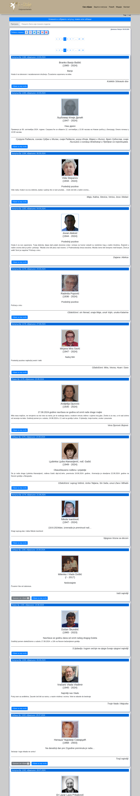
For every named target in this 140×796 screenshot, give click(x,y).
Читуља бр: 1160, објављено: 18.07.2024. (29, 440)
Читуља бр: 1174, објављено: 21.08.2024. (29, 270)
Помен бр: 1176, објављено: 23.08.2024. (28, 202)
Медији (119, 7)
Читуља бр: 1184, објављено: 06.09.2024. (29, 86)
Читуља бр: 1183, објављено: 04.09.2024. (89, 116)
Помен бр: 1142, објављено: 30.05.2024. (28, 718)
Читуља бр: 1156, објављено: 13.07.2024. (29, 547)
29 (83, 39)
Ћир (124, 15)
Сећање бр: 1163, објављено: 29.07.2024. (29, 385)
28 (79, 39)
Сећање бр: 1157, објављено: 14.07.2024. (89, 528)
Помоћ (111, 7)
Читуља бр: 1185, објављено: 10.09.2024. (89, 48)
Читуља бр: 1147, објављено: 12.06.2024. (29, 660)
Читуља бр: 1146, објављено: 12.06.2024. (89, 725)
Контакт (126, 7)
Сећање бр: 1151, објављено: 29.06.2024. (29, 602)
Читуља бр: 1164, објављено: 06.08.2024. (89, 355)
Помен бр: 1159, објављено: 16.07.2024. (88, 470)
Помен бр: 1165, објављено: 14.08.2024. (28, 325)
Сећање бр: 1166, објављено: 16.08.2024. (89, 300)
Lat (130, 15)
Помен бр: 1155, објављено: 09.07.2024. (88, 586)
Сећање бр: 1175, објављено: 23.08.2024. (89, 237)
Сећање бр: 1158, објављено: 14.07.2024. (29, 492)
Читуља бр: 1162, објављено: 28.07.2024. (89, 412)
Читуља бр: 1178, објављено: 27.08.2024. (89, 181)
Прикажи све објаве (21, 434)
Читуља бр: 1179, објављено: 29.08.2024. (29, 144)
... (76, 39)
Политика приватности (86, 793)
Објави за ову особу (20, 79)
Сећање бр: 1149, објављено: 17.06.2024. (89, 646)
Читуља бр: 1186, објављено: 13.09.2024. (29, 48)
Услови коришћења (72, 793)
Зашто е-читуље (100, 7)
